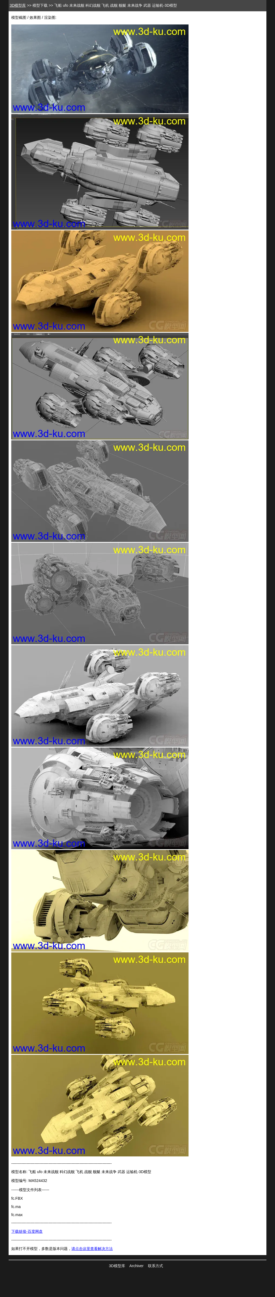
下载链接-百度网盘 (27, 1231)
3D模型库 (18, 5)
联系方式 (155, 1266)
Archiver (136, 1266)
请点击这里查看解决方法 (92, 1248)
